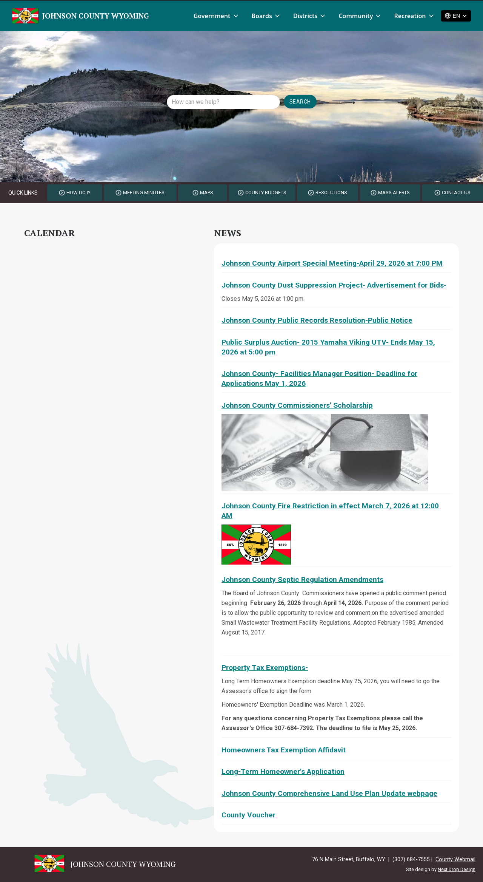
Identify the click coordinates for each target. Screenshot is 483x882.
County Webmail (455, 859)
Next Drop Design (456, 869)
